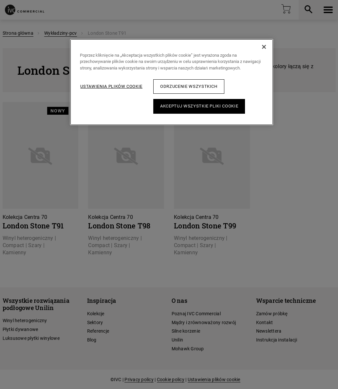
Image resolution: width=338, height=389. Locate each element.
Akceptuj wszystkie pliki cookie (199, 106)
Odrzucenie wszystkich (188, 86)
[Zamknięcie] (264, 47)
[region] (171, 82)
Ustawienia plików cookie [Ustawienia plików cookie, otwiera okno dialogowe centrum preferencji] (111, 86)
